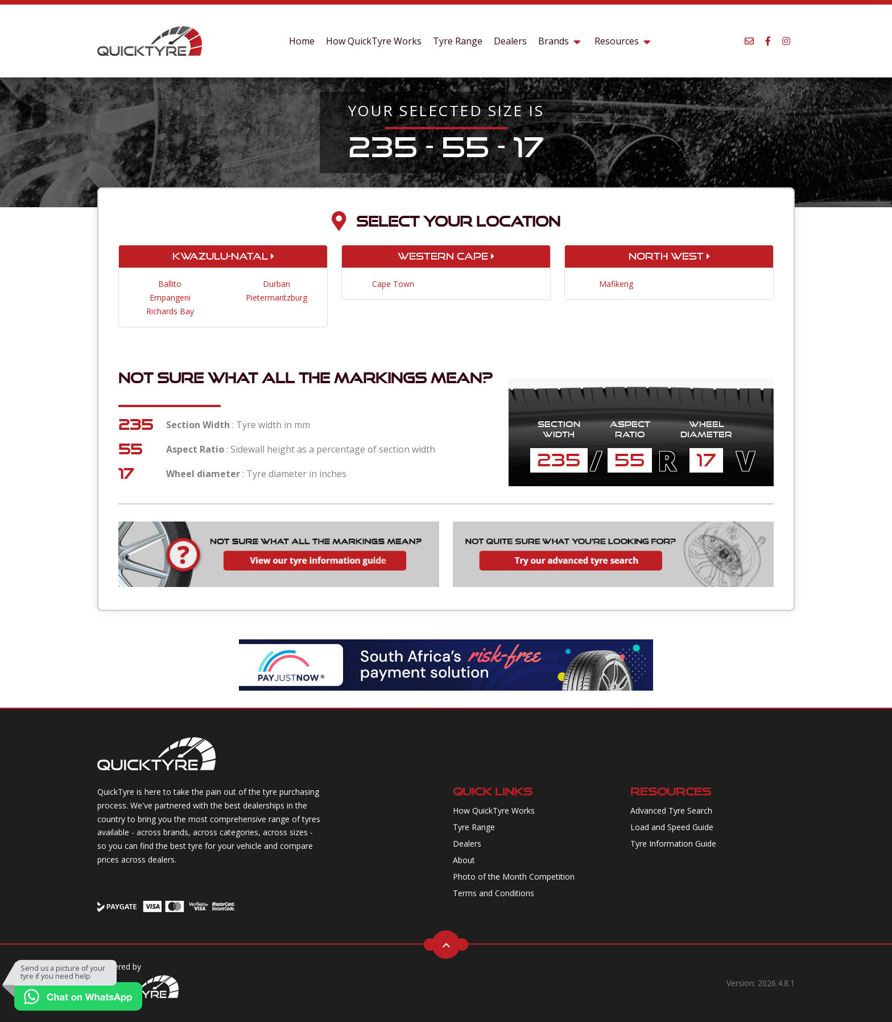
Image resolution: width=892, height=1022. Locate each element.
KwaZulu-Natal (223, 256)
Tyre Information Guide (673, 843)
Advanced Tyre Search (671, 810)
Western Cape (446, 256)
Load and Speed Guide (671, 827)
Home (302, 41)
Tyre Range (457, 41)
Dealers (510, 41)
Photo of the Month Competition (514, 876)
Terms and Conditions (493, 893)
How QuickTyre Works (374, 41)
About (464, 860)
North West (669, 256)
